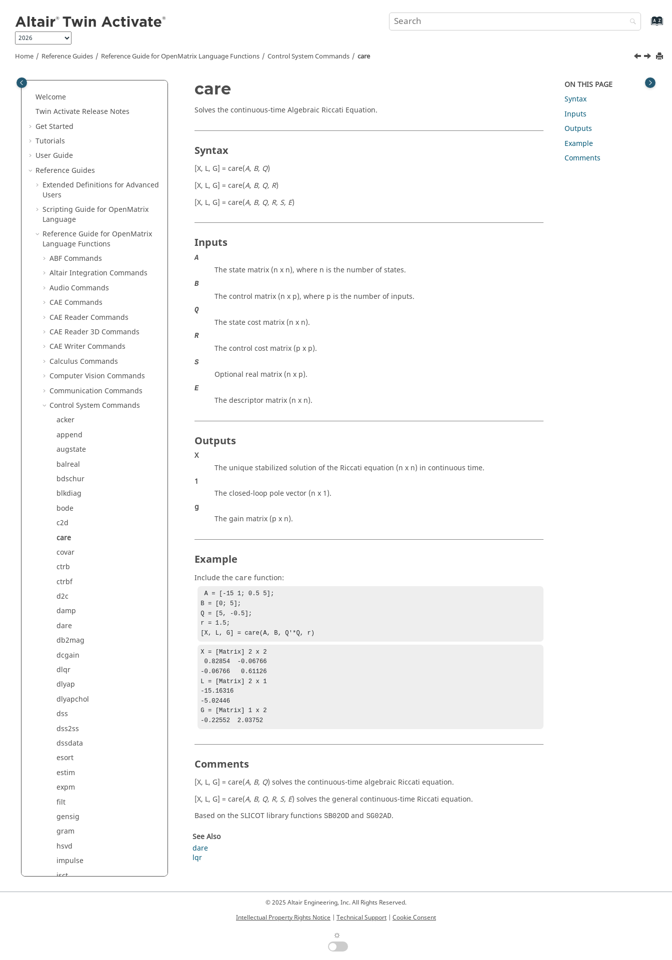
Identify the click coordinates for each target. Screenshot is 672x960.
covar (65, 233)
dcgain (68, 336)
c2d (62, 203)
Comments (582, 158)
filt (61, 483)
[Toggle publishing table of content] (21, 82)
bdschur (70, 159)
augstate (71, 130)
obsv (64, 821)
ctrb (63, 247)
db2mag (70, 321)
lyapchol (70, 747)
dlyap (65, 365)
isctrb (66, 571)
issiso (65, 615)
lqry (63, 703)
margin (68, 776)
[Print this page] (660, 56)
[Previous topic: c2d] (638, 57)
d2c (62, 277)
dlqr (63, 350)
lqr (61, 688)
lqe (61, 674)
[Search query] (515, 21)
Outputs (578, 128)
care (364, 56)
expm (65, 468)
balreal (68, 145)
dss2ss (67, 409)
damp (66, 291)
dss (62, 394)
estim (65, 453)
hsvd (64, 527)
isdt (62, 585)
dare (64, 306)
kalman (68, 644)
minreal (69, 791)
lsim (63, 718)
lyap (63, 732)
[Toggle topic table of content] (650, 82)
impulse (70, 541)
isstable (69, 629)
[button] (46, 86)
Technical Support (361, 917)
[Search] (630, 22)
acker (65, 100)
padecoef (72, 850)
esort (65, 438)
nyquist (69, 806)
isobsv (67, 600)
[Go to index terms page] (646, 25)
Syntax (575, 99)
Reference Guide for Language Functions (180, 56)
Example (578, 143)
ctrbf (64, 262)
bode (65, 189)
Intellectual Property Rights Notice (283, 917)
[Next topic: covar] (648, 57)
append (69, 115)
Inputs (575, 114)
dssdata (69, 424)
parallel (69, 865)
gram (65, 512)
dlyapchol (72, 380)
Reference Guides (67, 56)
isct (62, 556)
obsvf (65, 835)
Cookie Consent (414, 917)
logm (65, 659)
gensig (68, 497)
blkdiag (69, 174)
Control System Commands (309, 56)
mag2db (70, 762)
